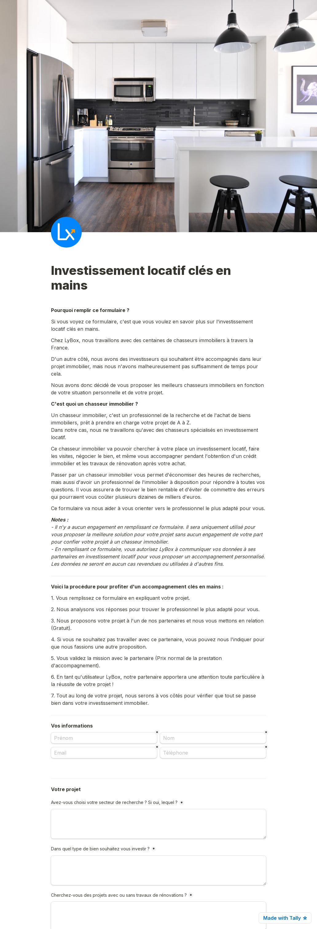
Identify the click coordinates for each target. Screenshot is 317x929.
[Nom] (213, 738)
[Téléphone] (213, 752)
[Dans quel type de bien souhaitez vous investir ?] (158, 870)
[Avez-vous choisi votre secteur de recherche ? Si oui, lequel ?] (158, 824)
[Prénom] (104, 738)
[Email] (104, 752)
